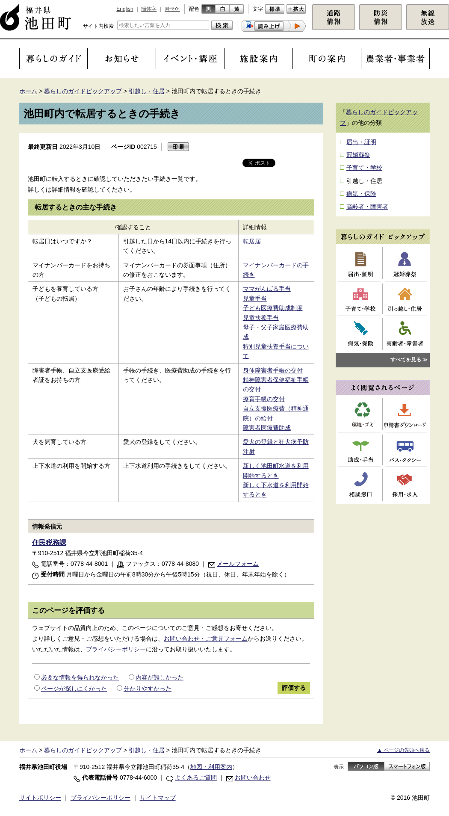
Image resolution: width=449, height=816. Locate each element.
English (124, 9)
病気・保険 (361, 193)
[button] (274, 26)
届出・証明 (361, 142)
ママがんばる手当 (267, 288)
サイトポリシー (40, 797)
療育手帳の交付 (264, 399)
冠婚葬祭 (358, 154)
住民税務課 (49, 542)
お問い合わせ (253, 777)
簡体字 (149, 9)
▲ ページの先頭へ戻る (403, 750)
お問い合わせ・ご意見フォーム (206, 638)
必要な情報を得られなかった (80, 677)
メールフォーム (238, 563)
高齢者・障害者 (367, 206)
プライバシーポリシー (116, 649)
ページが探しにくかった (74, 688)
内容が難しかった (159, 677)
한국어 (172, 9)
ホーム (28, 91)
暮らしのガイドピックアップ (83, 91)
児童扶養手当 (261, 317)
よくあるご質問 (196, 777)
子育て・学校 (364, 167)
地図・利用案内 (211, 766)
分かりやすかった (147, 688)
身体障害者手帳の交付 (273, 370)
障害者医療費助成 (267, 427)
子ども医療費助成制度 (273, 308)
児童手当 (255, 298)
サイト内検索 (98, 26)
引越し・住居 (147, 91)
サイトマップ (158, 797)
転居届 (252, 241)
